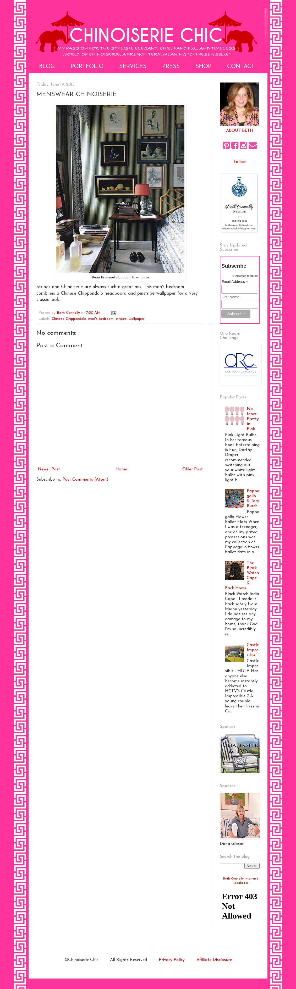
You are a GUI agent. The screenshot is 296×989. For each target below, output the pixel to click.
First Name (230, 297)
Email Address (234, 281)
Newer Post (49, 469)
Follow (240, 162)
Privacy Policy (172, 960)
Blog (47, 67)
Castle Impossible (253, 650)
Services (132, 67)
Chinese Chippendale (69, 319)
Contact (241, 67)
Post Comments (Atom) (85, 479)
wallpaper (137, 319)
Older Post (192, 469)
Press (171, 67)
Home (121, 469)
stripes (121, 319)
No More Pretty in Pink (253, 419)
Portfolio (86, 67)
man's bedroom (100, 319)
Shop (203, 67)
